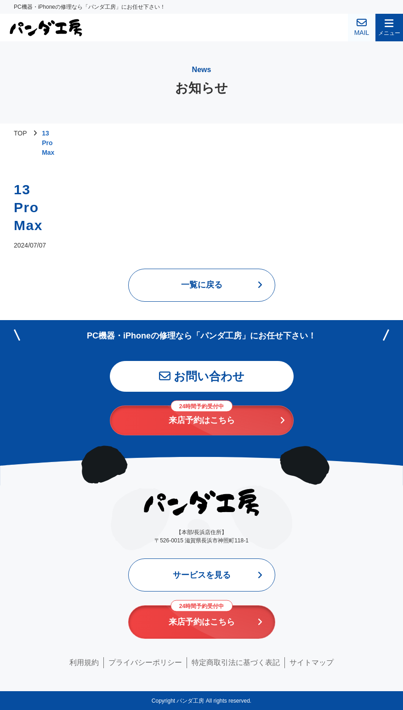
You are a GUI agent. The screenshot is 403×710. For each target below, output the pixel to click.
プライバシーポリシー (145, 662)
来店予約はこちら (202, 415)
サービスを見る (202, 575)
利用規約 (84, 662)
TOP (20, 133)
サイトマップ (311, 662)
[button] (389, 27)
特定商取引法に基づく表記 (236, 662)
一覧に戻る (201, 284)
